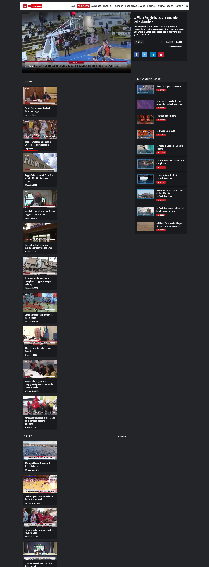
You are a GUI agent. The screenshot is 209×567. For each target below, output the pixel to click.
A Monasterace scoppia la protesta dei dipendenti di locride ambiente (40, 420)
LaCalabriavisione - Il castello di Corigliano (170, 162)
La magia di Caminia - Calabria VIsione (169, 147)
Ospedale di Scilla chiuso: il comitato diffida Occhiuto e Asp (38, 246)
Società (170, 6)
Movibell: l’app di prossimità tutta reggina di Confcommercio (40, 213)
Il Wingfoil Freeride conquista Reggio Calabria (38, 465)
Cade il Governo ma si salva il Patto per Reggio (37, 110)
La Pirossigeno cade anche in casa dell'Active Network (39, 498)
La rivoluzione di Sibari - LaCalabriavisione (167, 177)
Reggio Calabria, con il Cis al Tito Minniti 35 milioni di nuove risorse (39, 178)
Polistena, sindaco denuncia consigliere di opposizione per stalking (38, 281)
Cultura (119, 6)
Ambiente (96, 6)
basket (179, 42)
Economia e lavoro (135, 6)
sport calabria (167, 42)
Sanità (161, 6)
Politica (151, 6)
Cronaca (107, 6)
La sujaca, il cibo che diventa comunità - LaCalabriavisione (169, 103)
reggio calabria (175, 46)
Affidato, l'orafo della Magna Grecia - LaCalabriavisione (169, 224)
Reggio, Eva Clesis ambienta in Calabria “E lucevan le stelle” (38, 143)
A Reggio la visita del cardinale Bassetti (38, 350)
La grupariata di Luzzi (165, 130)
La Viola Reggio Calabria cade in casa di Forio (39, 316)
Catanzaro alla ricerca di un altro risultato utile (39, 531)
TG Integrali (83, 6)
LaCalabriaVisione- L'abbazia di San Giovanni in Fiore (170, 210)
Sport (179, 6)
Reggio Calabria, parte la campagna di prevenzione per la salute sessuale (39, 384)
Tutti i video (123, 436)
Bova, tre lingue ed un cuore (168, 86)
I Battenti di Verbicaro (166, 115)
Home (72, 6)
